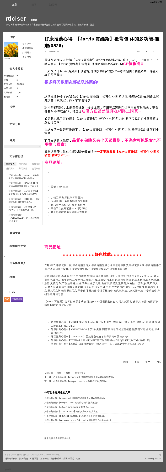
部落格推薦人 (18, 263)
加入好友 (26, 44)
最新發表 (10, 163)
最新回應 (23, 163)
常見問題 (34, 458)
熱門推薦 (36, 168)
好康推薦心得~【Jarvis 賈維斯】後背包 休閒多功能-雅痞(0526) (24, 192)
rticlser (15, 18)
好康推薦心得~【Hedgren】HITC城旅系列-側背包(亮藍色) (80, 381)
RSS (7, 299)
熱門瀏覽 (10, 168)
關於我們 (23, 458)
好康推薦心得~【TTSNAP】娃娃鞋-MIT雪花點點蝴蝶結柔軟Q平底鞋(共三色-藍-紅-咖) (100, 340)
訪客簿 (53, 4)
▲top (159, 454)
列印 (158, 362)
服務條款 (44, 458)
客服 (78, 458)
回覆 (125, 362)
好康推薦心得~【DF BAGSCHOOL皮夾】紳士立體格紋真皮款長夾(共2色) (78, 420)
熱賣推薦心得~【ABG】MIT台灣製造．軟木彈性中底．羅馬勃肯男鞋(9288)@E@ (97, 344)
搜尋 (38, 114)
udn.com (158, 458)
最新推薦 (36, 163)
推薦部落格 (27, 48)
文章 (14, 4)
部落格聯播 (17, 299)
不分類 (58, 373)
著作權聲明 (56, 458)
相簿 (33, 4)
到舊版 (34, 20)
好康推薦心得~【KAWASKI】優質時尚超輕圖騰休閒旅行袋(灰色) (83, 377)
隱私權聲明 (69, 458)
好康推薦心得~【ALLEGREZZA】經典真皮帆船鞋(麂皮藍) (71, 411)
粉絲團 (8, 469)
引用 (147, 362)
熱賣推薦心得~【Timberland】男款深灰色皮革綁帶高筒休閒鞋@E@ (90, 336)
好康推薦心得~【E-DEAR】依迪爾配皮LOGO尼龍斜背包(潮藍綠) (74, 416)
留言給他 (26, 56)
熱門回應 (23, 168)
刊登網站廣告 (11, 458)
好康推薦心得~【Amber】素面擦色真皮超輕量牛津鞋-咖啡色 (24, 177)
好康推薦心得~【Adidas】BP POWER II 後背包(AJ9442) (69, 407)
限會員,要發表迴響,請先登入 (57, 438)
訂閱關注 (26, 52)
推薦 (136, 362)
